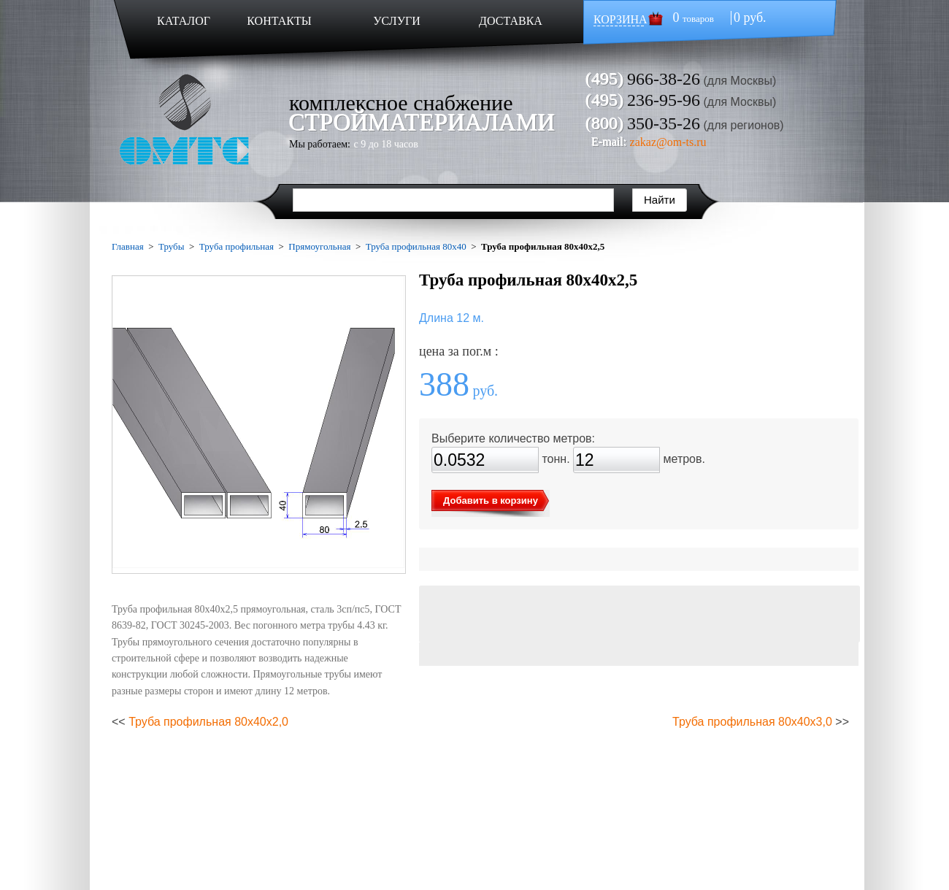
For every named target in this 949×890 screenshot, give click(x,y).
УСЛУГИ (396, 21)
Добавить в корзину (490, 500)
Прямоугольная (319, 246)
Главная (128, 246)
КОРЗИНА (620, 19)
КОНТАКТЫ (279, 21)
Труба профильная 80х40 (416, 246)
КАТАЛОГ (183, 21)
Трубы (171, 246)
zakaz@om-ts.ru (668, 142)
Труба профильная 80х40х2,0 (208, 722)
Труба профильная (236, 246)
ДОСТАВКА (510, 21)
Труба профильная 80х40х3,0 (752, 722)
